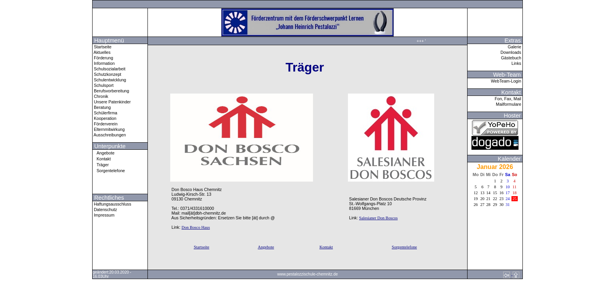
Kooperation (104, 118)
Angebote (104, 152)
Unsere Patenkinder (112, 101)
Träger (101, 164)
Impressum (104, 215)
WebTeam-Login (506, 81)
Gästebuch (511, 57)
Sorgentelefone (109, 170)
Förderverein (105, 123)
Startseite (102, 46)
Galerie (515, 46)
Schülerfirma (105, 112)
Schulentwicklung (109, 79)
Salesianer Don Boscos (378, 218)
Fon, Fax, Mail (508, 98)
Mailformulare (509, 104)
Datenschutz (105, 209)
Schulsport (103, 85)
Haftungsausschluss (112, 204)
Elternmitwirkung (109, 129)
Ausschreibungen (109, 134)
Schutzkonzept (107, 74)
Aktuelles (102, 52)
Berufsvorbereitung (111, 90)
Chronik (100, 96)
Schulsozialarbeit (109, 68)
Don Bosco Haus (196, 227)
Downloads (511, 52)
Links (516, 63)
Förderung (103, 57)
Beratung (102, 107)
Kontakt (102, 158)
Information (104, 63)
